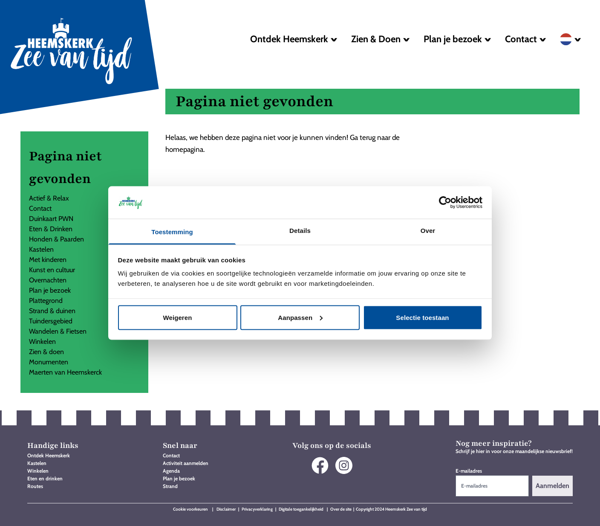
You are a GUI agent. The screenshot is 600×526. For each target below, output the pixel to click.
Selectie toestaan (422, 317)
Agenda (171, 471)
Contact (40, 208)
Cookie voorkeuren (190, 509)
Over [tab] (428, 230)
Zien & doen (46, 352)
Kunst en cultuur (52, 270)
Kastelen (41, 249)
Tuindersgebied (50, 321)
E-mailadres (469, 471)
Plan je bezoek (50, 290)
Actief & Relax (49, 198)
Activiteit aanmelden (185, 463)
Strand (170, 486)
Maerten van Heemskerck (65, 372)
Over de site (341, 509)
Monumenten (48, 362)
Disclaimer (226, 509)
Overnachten (47, 280)
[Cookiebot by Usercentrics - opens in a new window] (445, 202)
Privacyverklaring (257, 509)
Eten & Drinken (50, 229)
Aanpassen (300, 317)
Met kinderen (47, 260)
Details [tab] (300, 230)
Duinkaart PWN (51, 219)
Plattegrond (46, 300)
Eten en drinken (45, 478)
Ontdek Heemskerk (48, 455)
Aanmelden (552, 486)
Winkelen (42, 341)
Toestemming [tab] (172, 231)
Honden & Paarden (56, 239)
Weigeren (177, 317)
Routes (35, 486)
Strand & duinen (52, 311)
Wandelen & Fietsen (58, 331)
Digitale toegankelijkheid (301, 509)
